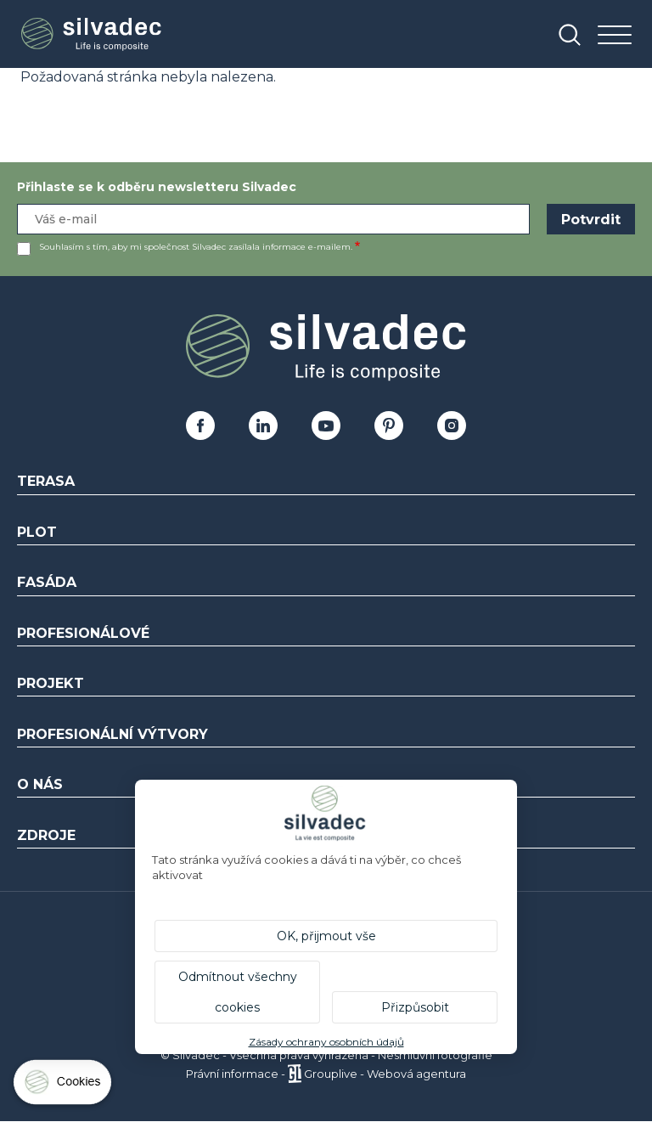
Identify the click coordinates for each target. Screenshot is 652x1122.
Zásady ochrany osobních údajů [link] (326, 1041)
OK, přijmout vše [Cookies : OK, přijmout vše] (326, 936)
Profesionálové (83, 633)
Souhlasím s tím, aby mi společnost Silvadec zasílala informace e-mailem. (195, 246)
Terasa (46, 481)
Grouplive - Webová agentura (385, 1073)
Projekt (50, 683)
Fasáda (46, 582)
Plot (37, 532)
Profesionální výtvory (112, 734)
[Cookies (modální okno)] (63, 1086)
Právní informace (232, 1073)
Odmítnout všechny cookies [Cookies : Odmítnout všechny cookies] (237, 992)
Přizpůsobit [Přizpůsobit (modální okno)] (415, 1007)
